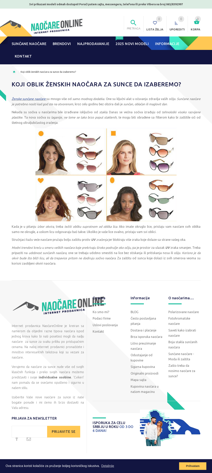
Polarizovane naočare (183, 312)
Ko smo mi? (101, 312)
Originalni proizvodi (144, 373)
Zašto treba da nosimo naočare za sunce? (181, 371)
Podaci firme (102, 318)
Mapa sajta (138, 380)
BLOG (134, 312)
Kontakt (98, 331)
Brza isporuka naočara (146, 336)
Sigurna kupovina (143, 366)
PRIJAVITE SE (64, 431)
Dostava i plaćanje (143, 330)
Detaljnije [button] (107, 466)
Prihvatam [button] (193, 466)
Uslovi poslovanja (105, 325)
